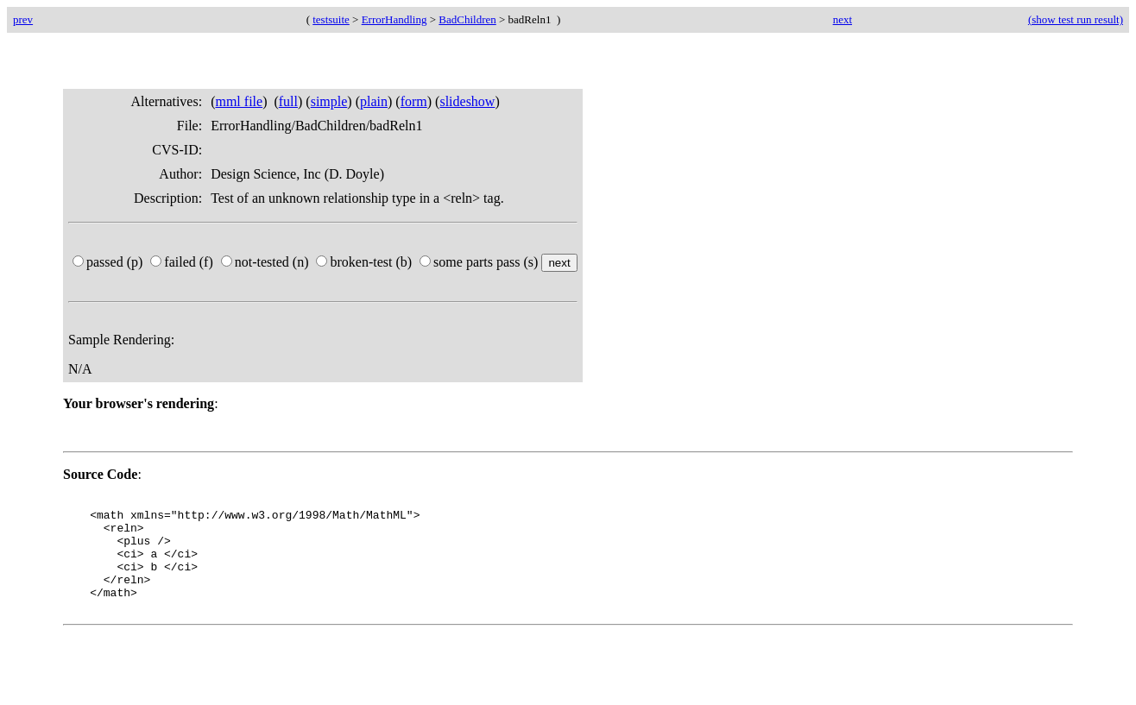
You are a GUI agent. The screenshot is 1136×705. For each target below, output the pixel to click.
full (288, 101)
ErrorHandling (394, 19)
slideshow (467, 101)
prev (23, 19)
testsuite (331, 19)
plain (374, 101)
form (414, 101)
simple (329, 101)
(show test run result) (1075, 19)
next (842, 19)
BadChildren (467, 19)
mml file (238, 101)
